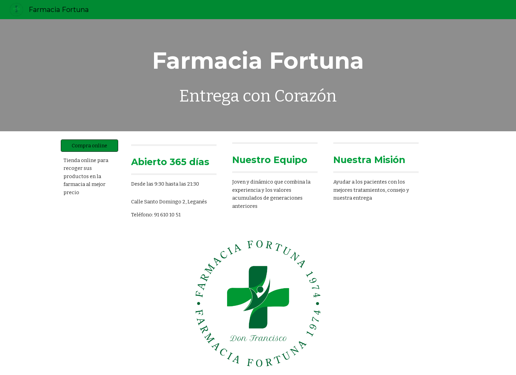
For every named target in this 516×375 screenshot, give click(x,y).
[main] (258, 75)
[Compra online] (89, 145)
